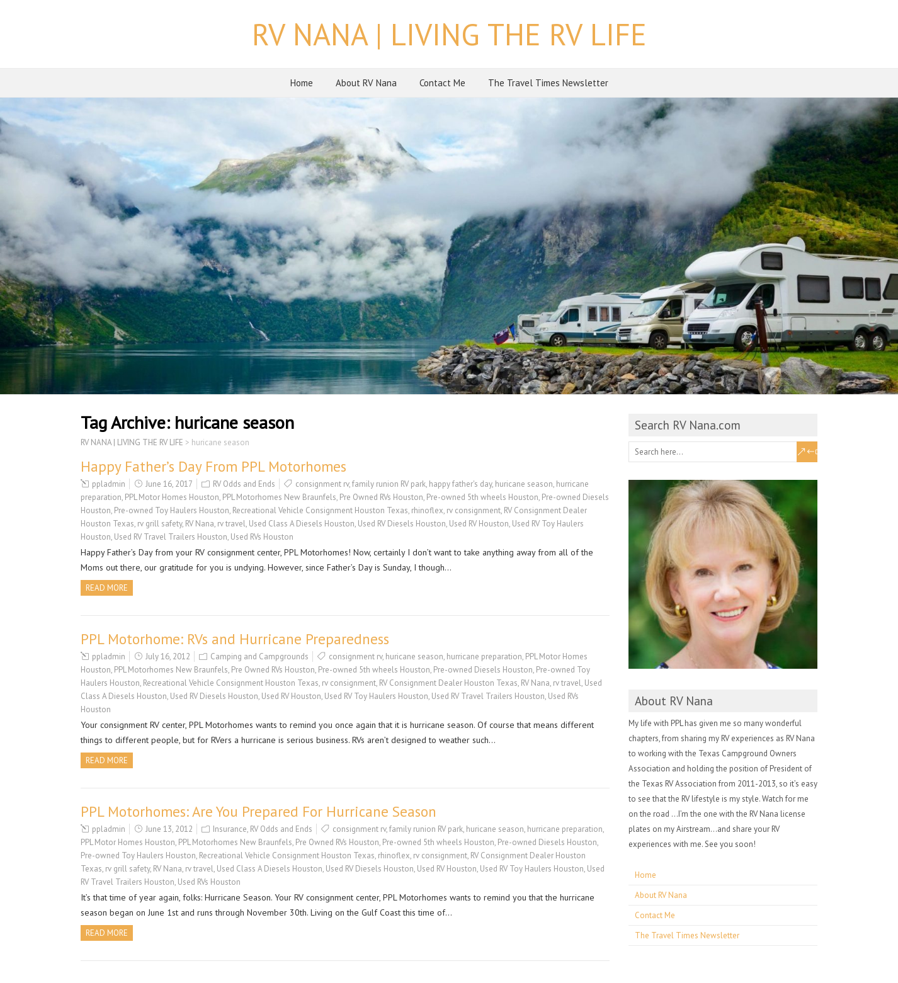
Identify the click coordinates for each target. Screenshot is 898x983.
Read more (107, 587)
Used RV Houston (479, 523)
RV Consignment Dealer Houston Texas (448, 683)
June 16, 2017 (169, 484)
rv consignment (473, 510)
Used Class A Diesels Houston (302, 523)
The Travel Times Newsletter (548, 83)
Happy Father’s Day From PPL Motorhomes (213, 466)
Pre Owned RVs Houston (381, 497)
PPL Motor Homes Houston (172, 497)
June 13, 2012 (169, 829)
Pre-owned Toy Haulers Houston (171, 510)
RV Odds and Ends (244, 484)
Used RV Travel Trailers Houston (170, 536)
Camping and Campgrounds (259, 656)
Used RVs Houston (261, 536)
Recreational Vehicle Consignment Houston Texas (320, 510)
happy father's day (460, 484)
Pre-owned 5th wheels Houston (482, 497)
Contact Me (442, 83)
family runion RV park (389, 484)
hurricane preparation (484, 656)
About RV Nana (366, 83)
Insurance (230, 829)
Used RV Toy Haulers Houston (376, 696)
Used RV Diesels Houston (402, 523)
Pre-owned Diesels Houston (483, 669)
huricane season (524, 484)
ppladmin (108, 484)
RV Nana (199, 523)
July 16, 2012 (167, 656)
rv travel (231, 523)
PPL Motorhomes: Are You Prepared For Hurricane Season (258, 811)
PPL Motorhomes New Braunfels (279, 497)
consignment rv (322, 484)
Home (301, 83)
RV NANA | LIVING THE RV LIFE (449, 34)
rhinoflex (427, 510)
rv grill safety (159, 523)
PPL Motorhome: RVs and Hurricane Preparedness (235, 639)
